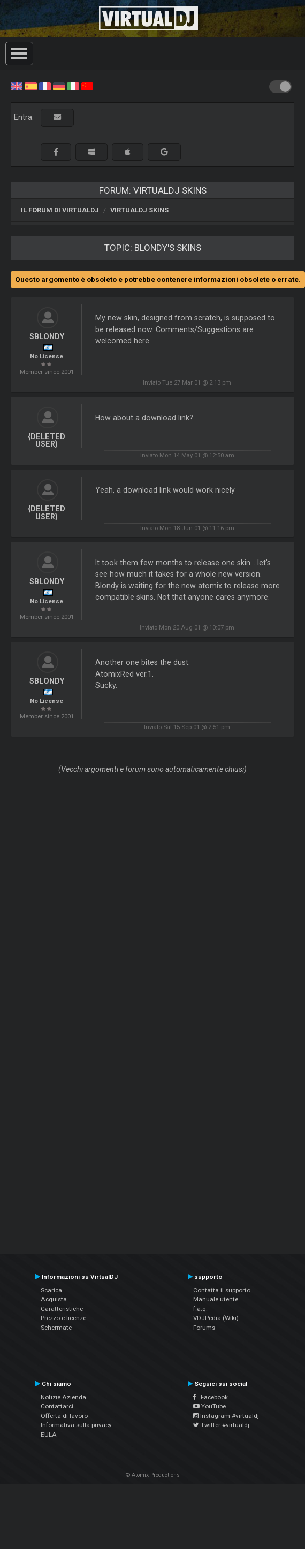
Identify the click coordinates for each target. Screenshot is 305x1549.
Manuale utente (215, 1299)
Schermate (56, 1327)
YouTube (209, 1406)
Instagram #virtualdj (226, 1416)
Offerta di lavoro (64, 1416)
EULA (49, 1434)
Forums (204, 1327)
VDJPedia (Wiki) (216, 1318)
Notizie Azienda (63, 1397)
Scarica (51, 1290)
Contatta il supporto (221, 1290)
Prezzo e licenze (63, 1318)
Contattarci (57, 1406)
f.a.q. (200, 1309)
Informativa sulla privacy (76, 1425)
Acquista (54, 1299)
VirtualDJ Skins (139, 210)
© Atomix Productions (153, 1474)
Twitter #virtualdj (221, 1425)
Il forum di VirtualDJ (60, 210)
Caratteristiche (62, 1309)
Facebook (210, 1397)
